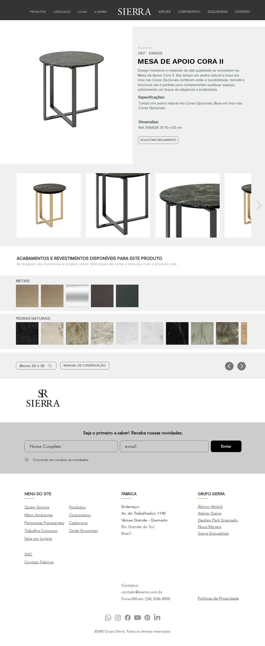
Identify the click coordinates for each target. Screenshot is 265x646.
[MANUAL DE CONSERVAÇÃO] (84, 365)
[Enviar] (226, 446)
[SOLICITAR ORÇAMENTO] (158, 140)
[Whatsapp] (108, 617)
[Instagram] (118, 617)
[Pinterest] (147, 617)
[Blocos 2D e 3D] (36, 365)
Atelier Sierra (209, 513)
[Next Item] (259, 205)
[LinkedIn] (157, 617)
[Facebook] (128, 617)
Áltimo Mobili (210, 506)
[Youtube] (137, 617)
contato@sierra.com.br (142, 592)
